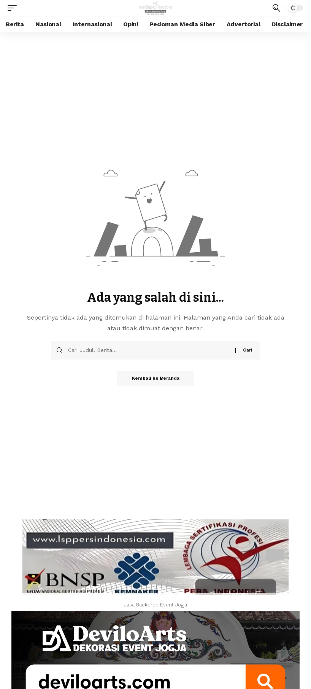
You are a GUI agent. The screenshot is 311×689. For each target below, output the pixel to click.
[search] (276, 8)
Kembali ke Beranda (155, 378)
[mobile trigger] (14, 8)
